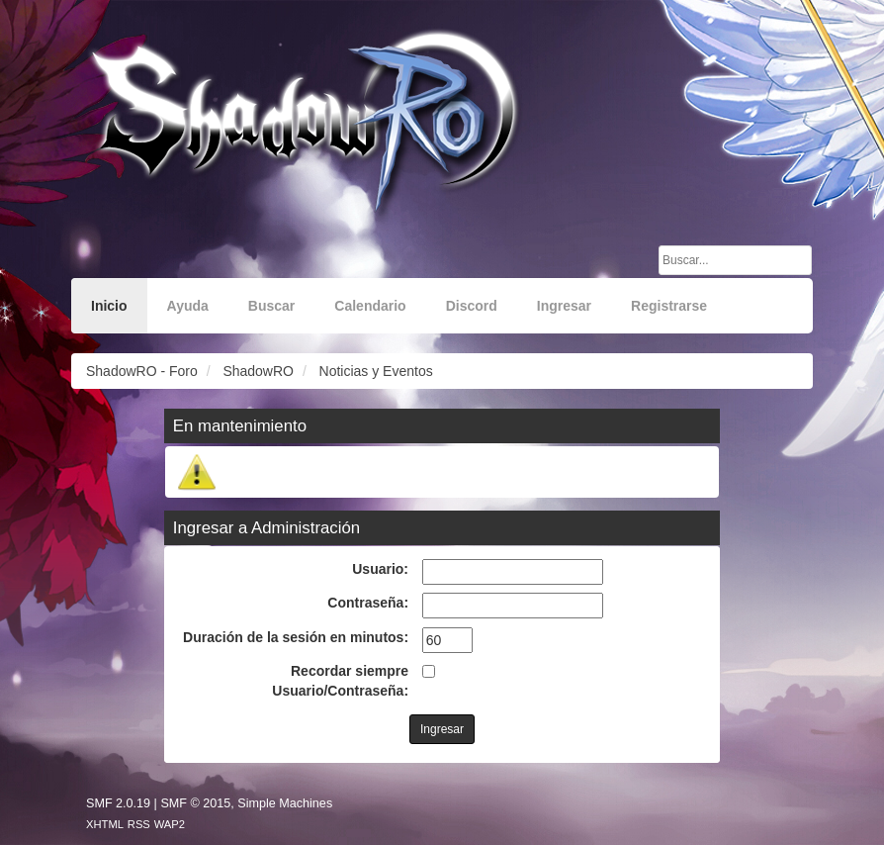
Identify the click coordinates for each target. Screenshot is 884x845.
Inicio (109, 306)
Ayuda (188, 306)
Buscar (271, 306)
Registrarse (669, 306)
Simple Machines (284, 803)
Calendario (369, 306)
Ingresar (564, 306)
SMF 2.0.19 (118, 803)
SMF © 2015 (195, 803)
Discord (471, 306)
